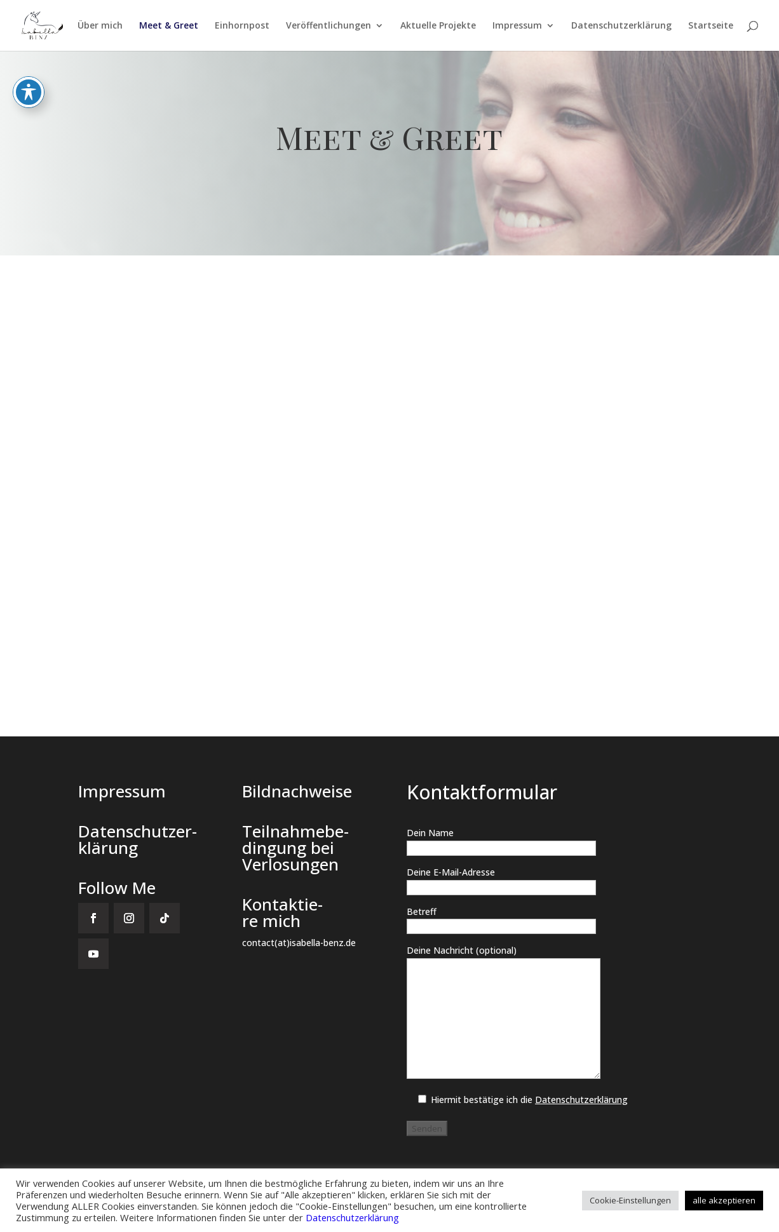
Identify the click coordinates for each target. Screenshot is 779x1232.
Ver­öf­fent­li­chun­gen (328, 26)
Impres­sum (517, 26)
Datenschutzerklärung (352, 1217)
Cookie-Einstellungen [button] (630, 1200)
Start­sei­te (710, 26)
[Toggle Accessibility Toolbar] (28, 92)
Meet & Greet (168, 26)
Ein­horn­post (242, 26)
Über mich (100, 26)
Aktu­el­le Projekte (438, 26)
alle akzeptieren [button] (724, 1200)
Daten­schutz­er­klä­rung (621, 26)
